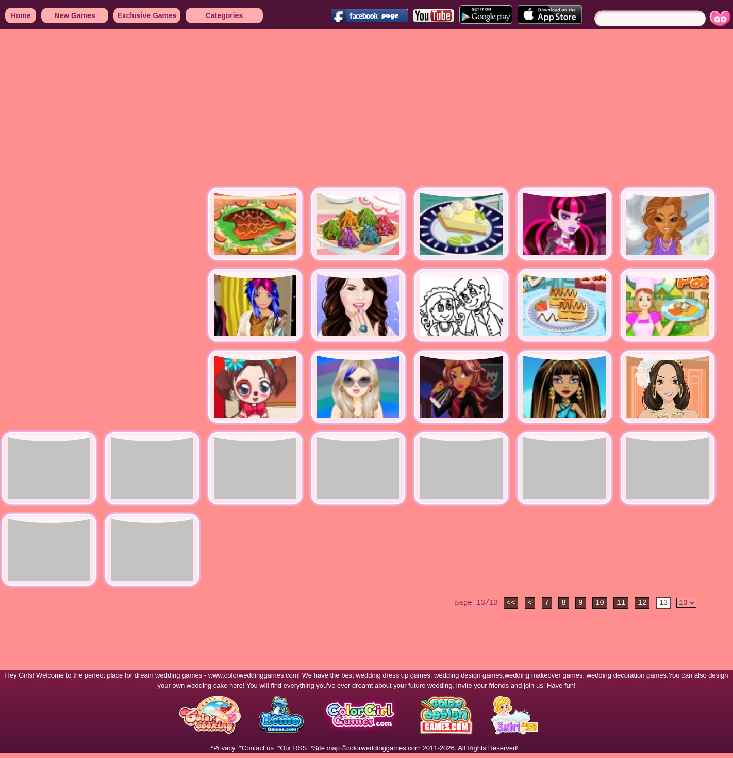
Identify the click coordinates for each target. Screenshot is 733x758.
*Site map (325, 748)
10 (599, 603)
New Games (74, 15)
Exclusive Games (146, 15)
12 (642, 603)
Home (21, 15)
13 (663, 603)
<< (511, 603)
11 (621, 603)
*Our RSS (292, 748)
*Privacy (223, 748)
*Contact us (256, 748)
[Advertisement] (298, 108)
